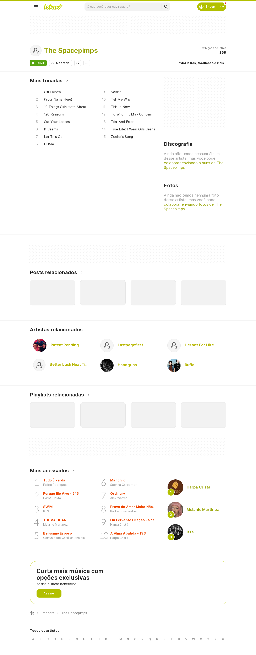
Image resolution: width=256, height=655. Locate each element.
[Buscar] (166, 6)
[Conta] (222, 6)
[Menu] (36, 6)
